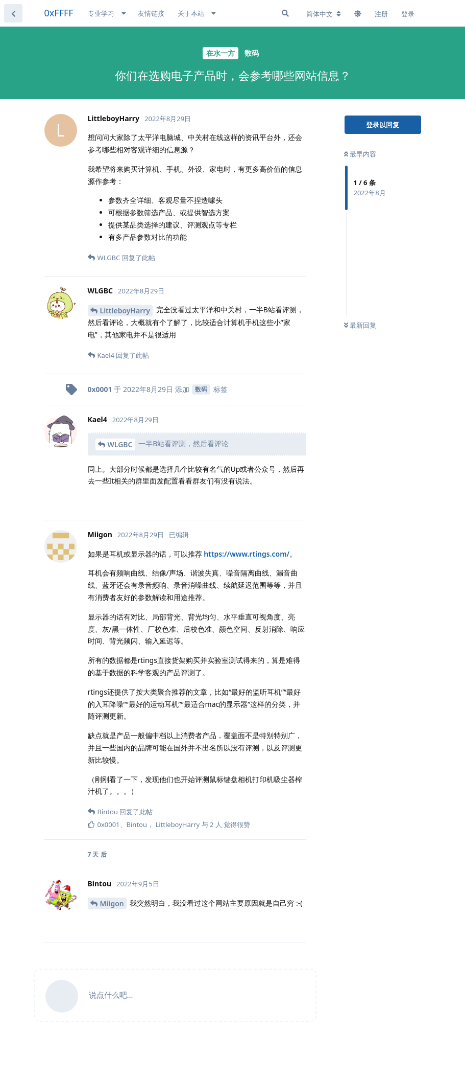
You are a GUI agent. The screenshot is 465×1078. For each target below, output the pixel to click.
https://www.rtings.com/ (246, 554)
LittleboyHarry (125, 310)
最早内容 (360, 153)
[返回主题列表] (13, 13)
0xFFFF (59, 13)
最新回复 (360, 325)
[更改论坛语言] (324, 14)
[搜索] (285, 13)
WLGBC (120, 444)
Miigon (112, 903)
